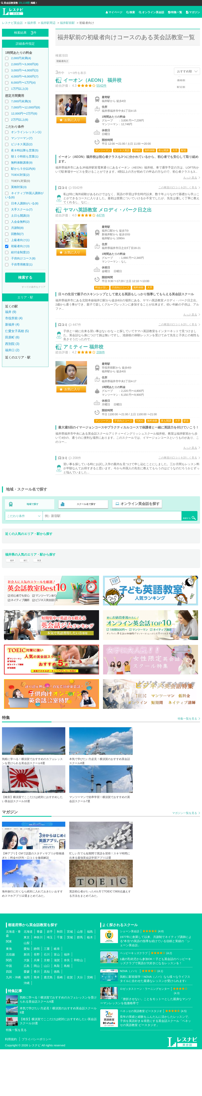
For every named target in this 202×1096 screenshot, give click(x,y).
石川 (47, 1001)
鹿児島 (48, 1024)
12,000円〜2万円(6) (24, 113)
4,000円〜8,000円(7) (24, 76)
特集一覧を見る (187, 765)
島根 (67, 1012)
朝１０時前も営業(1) (24, 156)
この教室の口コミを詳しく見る (173, 195)
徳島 (57, 1018)
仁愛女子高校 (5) (17, 331)
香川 (37, 1018)
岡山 (37, 1012)
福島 (90, 978)
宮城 (70, 978)
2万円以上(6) (19, 119)
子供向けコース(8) (23, 258)
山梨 (27, 989)
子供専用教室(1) (21, 264)
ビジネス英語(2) (21, 144)
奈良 (67, 1006)
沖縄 (27, 1029)
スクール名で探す (85, 546)
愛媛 (27, 1018)
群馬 (80, 984)
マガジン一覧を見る (184, 859)
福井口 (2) (12, 350)
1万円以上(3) (19, 88)
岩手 (50, 978)
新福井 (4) (12, 324)
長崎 (60, 1024)
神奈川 (38, 984)
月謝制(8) (17, 227)
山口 (47, 1012)
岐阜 (57, 995)
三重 (47, 995)
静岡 (37, 995)
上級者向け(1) (20, 240)
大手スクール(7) (21, 209)
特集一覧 (175, 12)
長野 (37, 1001)
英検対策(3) (18, 187)
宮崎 (90, 1024)
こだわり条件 (16, 557)
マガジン (193, 12)
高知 (47, 1018)
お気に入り (76, 124)
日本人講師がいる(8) (24, 203)
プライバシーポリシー (36, 1086)
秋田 (60, 978)
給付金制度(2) (20, 252)
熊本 (37, 1024)
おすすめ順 (184, 71)
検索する (25, 277)
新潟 (27, 1001)
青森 (40, 978)
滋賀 (57, 1006)
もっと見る (186, 185)
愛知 (27, 995)
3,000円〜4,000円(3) (24, 70)
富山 (57, 1001)
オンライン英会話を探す (137, 546)
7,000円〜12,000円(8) (25, 107)
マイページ (114, 12)
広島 (27, 1012)
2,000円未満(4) (21, 58)
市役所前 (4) (13, 318)
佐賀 (70, 1024)
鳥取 (57, 1012)
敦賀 (41, 604)
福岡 (27, 1024)
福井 (11, 604)
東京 (27, 984)
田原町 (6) (12, 337)
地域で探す (33, 546)
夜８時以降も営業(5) (24, 150)
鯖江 (26, 604)
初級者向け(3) (20, 246)
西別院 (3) (12, 343)
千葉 (60, 984)
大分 (80, 1024)
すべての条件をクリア (33, 287)
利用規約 (11, 1086)
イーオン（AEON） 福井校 (96, 84)
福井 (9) (10, 312)
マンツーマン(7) (21, 138)
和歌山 (78, 1006)
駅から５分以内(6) (23, 168)
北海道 (28, 978)
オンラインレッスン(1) (26, 132)
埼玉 (50, 984)
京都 (47, 1006)
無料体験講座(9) (21, 162)
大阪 (27, 1006)
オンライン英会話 (151, 12)
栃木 (90, 984)
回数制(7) (17, 234)
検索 (130, 12)
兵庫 (37, 1006)
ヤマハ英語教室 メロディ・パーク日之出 (111, 228)
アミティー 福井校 (87, 379)
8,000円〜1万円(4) (23, 82)
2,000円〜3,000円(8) (24, 64)
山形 (80, 978)
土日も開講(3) (20, 215)
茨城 (70, 984)
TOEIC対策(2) (20, 174)
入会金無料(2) (20, 221)
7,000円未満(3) (21, 101)
